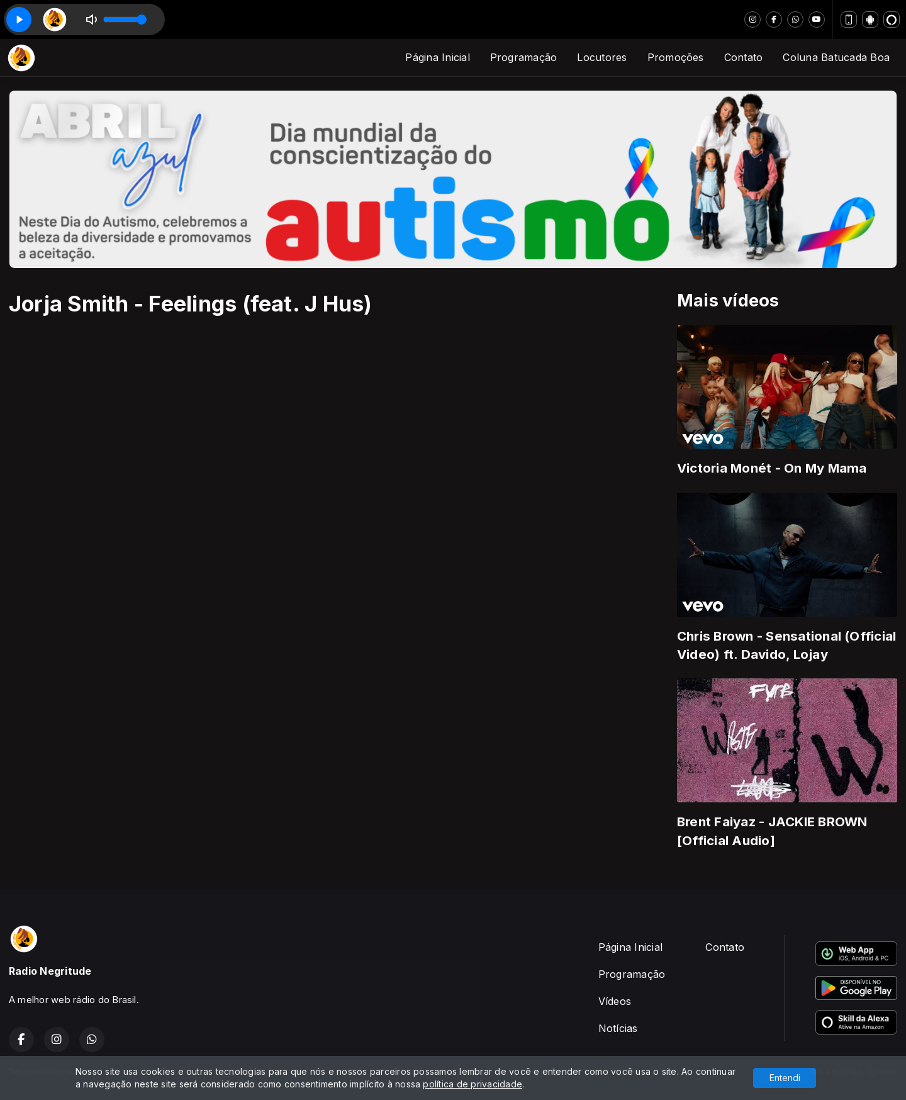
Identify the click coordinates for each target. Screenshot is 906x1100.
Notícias (618, 1028)
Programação (523, 57)
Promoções (675, 57)
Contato (743, 57)
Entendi (784, 1077)
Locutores (602, 57)
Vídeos (614, 1001)
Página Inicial (437, 57)
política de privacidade (472, 1084)
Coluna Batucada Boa (836, 57)
